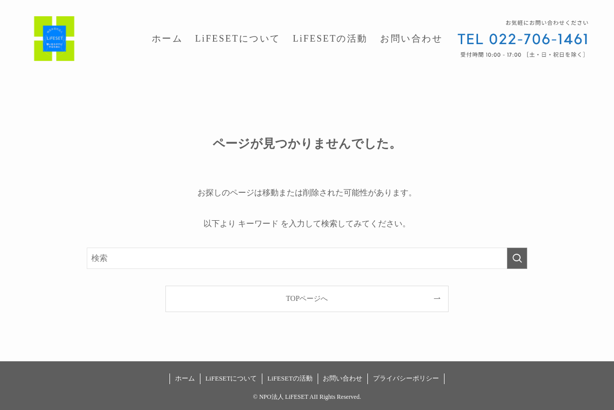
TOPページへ (307, 298)
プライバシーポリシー (406, 378)
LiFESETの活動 (290, 378)
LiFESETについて (231, 378)
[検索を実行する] (517, 258)
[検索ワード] (307, 258)
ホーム (185, 378)
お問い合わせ (342, 378)
